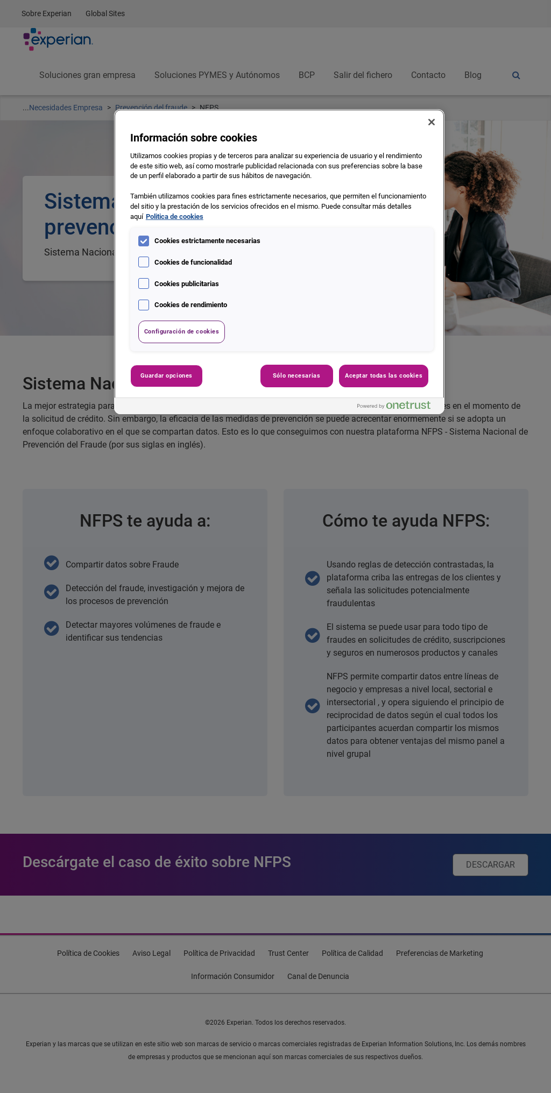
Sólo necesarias (297, 375)
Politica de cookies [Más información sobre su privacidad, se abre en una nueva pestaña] (174, 216)
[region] (279, 261)
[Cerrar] (431, 122)
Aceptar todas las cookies (383, 375)
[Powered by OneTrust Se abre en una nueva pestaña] (398, 407)
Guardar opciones (166, 375)
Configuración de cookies (182, 331)
